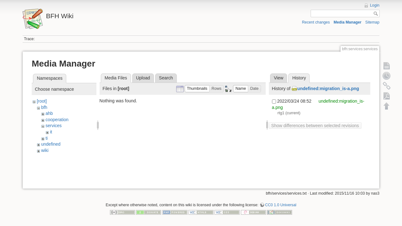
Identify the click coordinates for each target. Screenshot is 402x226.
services (54, 125)
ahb (49, 113)
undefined (51, 144)
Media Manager (347, 22)
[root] (42, 101)
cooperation (57, 119)
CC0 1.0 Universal (280, 205)
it (51, 131)
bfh (44, 107)
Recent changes (316, 22)
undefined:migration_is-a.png (328, 88)
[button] (197, 88)
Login (374, 5)
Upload (143, 77)
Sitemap (372, 22)
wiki (44, 150)
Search (166, 77)
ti (47, 138)
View (278, 77)
